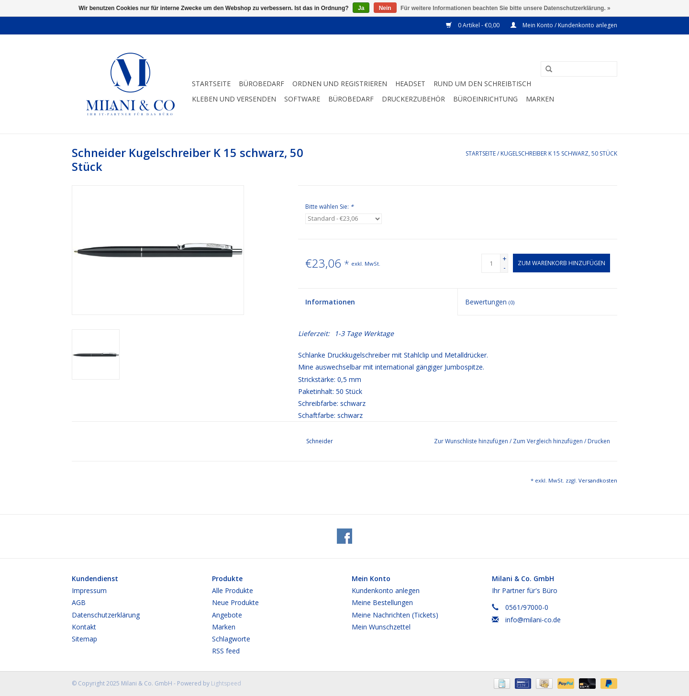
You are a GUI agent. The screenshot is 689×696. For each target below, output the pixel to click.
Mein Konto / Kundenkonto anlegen (564, 25)
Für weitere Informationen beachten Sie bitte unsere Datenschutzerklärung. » (505, 8)
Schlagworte (231, 638)
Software (302, 98)
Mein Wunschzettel (381, 626)
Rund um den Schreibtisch (482, 83)
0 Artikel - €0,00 (473, 25)
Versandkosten (597, 480)
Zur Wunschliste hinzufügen (472, 441)
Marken (540, 98)
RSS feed (226, 650)
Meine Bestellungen (382, 602)
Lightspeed (226, 683)
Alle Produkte (232, 590)
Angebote (227, 614)
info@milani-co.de (533, 619)
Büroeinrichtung (485, 98)
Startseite (211, 83)
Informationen (330, 301)
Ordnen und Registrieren (339, 83)
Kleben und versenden (234, 98)
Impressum (89, 590)
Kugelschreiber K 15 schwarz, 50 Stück (558, 153)
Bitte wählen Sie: (329, 206)
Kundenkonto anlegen (386, 590)
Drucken (599, 441)
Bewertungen (489, 301)
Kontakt (84, 626)
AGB (79, 602)
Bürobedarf (351, 98)
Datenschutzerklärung (106, 614)
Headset (410, 83)
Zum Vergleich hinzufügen (548, 441)
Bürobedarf (261, 83)
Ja (361, 8)
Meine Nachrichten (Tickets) (395, 614)
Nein (385, 8)
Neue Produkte (235, 602)
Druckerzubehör (413, 98)
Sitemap (84, 638)
